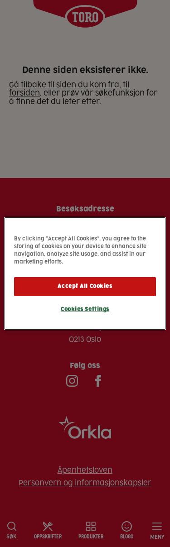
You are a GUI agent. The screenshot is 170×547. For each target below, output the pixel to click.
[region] (84, 273)
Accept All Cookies (85, 286)
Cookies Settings (85, 309)
